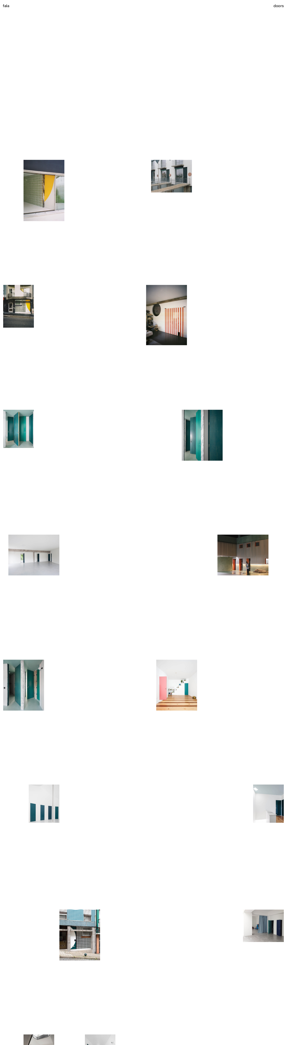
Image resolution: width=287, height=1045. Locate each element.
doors (278, 5)
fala (6, 5)
